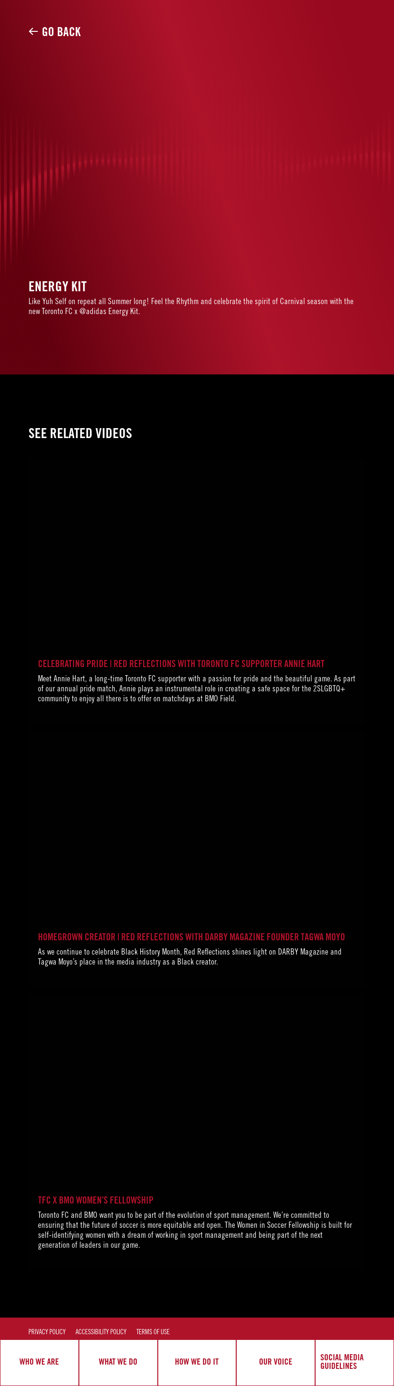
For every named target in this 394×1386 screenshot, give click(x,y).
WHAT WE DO (118, 1362)
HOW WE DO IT (197, 1362)
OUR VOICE (275, 1362)
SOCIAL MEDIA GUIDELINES (342, 1362)
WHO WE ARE (39, 1362)
